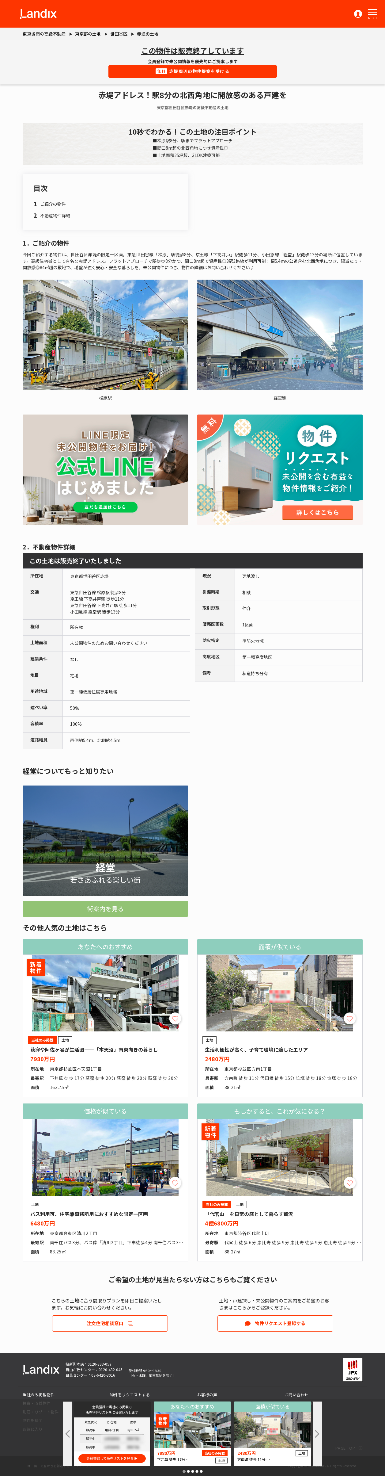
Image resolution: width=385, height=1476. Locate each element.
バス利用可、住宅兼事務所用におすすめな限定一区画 (89, 1214)
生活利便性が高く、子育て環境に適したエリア (256, 1049)
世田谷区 (118, 34)
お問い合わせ (296, 1395)
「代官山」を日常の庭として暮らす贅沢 (249, 1214)
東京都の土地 (88, 34)
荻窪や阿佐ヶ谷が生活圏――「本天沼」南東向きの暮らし (94, 1049)
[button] (372, 12)
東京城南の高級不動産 (44, 34)
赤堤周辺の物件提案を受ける (192, 71)
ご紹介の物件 (53, 204)
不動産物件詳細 (55, 215)
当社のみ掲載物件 (39, 1395)
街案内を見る (105, 908)
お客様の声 (207, 1395)
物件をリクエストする (130, 1395)
